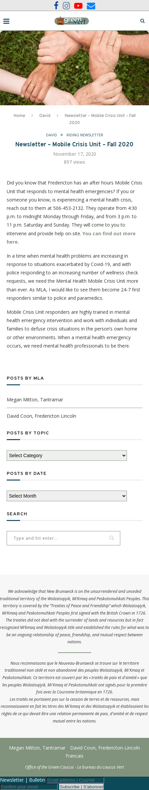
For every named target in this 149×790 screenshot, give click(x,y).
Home (19, 116)
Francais (74, 756)
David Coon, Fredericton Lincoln (41, 416)
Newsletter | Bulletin (22, 780)
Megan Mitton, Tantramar (35, 399)
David (44, 116)
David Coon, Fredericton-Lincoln (105, 748)
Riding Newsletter (84, 135)
